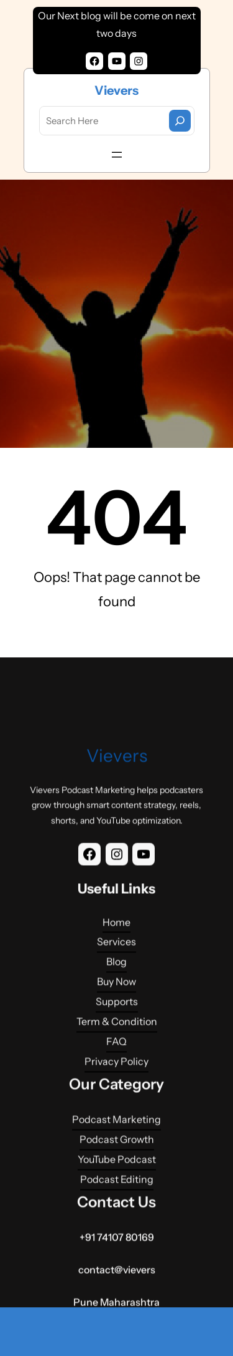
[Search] (180, 121)
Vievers (116, 90)
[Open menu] (117, 155)
